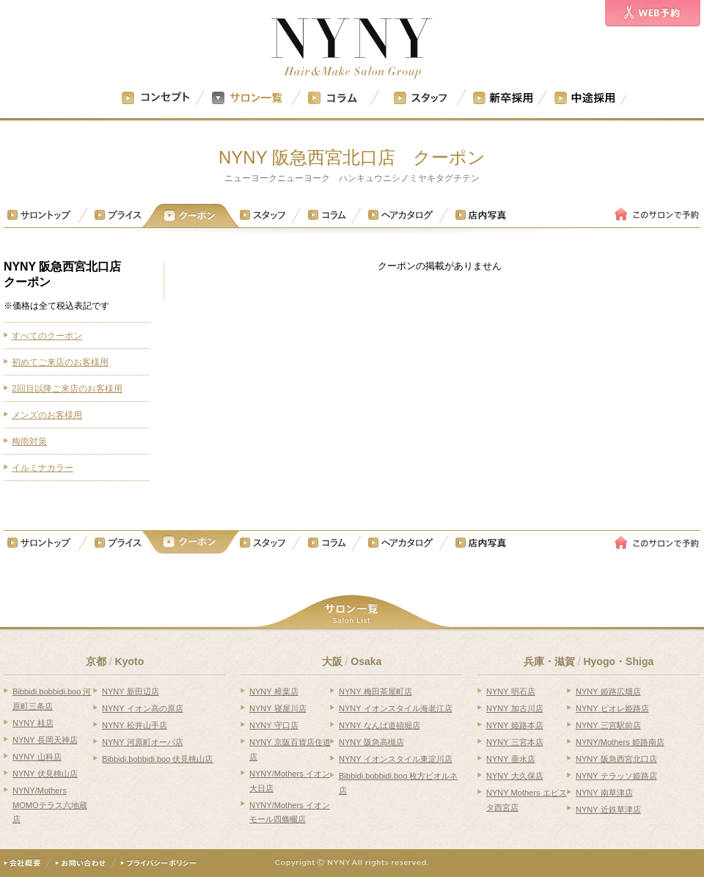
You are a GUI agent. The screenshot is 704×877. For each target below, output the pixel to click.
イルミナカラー (42, 468)
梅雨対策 (29, 441)
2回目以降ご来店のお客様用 (67, 389)
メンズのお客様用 (47, 415)
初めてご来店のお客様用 (60, 362)
